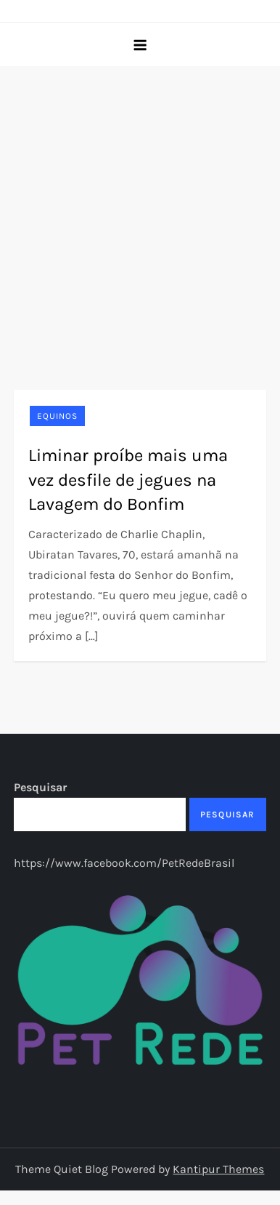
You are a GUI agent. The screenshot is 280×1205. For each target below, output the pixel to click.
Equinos (57, 416)
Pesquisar (40, 787)
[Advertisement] (136, 209)
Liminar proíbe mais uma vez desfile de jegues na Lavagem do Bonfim (128, 479)
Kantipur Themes (218, 1169)
